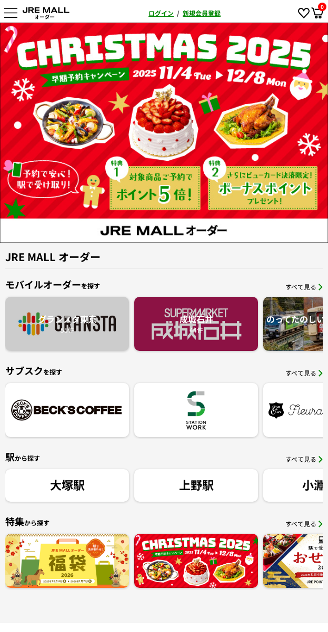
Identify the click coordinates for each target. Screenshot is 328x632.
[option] (164, 133)
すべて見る (304, 286)
